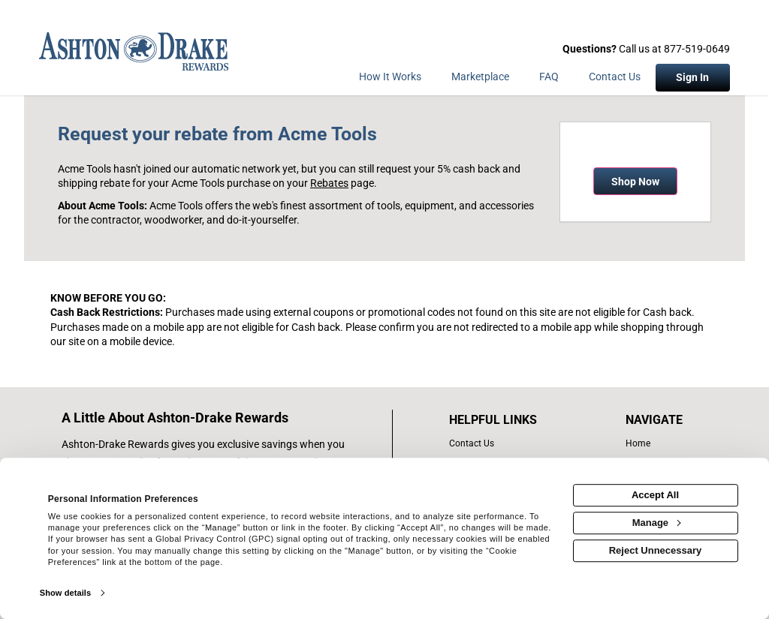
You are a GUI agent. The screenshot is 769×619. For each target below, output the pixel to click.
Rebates (329, 183)
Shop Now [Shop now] (635, 182)
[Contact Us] (615, 79)
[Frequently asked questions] (549, 79)
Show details (65, 592)
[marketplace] (480, 79)
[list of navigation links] (657, 443)
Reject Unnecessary (655, 550)
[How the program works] (390, 79)
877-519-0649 (697, 49)
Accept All (655, 494)
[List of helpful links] (509, 420)
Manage (656, 522)
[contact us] (509, 443)
